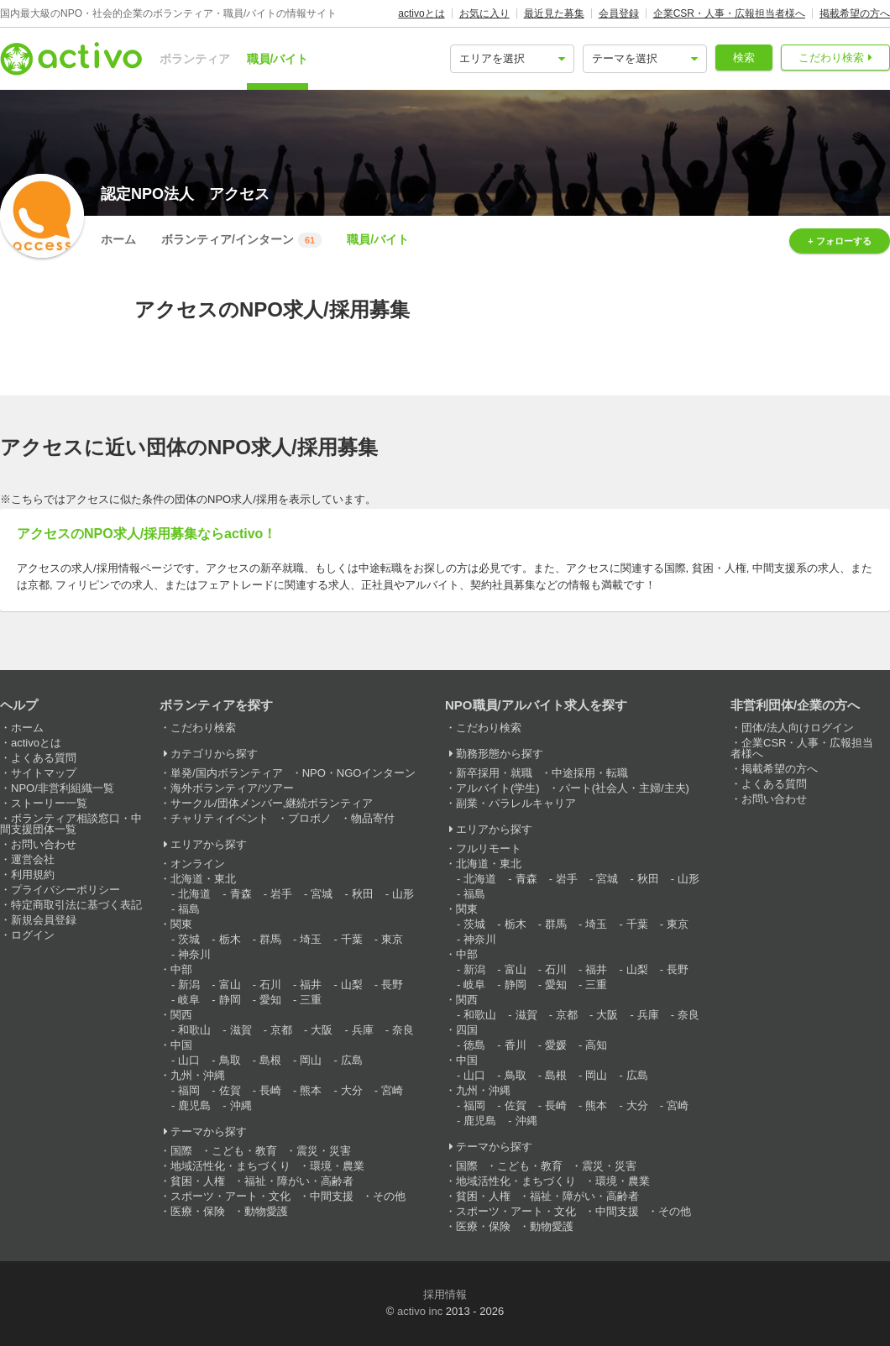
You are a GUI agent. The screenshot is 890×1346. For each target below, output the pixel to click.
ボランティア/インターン (241, 240)
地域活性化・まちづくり (230, 1166)
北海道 (194, 894)
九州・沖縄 (197, 1075)
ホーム (118, 239)
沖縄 (241, 1105)
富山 (230, 984)
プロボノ (310, 818)
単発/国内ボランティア (226, 773)
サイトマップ (43, 773)
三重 (311, 999)
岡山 (311, 1060)
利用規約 (33, 874)
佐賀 (230, 1090)
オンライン (197, 863)
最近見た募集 (554, 13)
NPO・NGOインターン (359, 773)
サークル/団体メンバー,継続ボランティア (271, 803)
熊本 (311, 1090)
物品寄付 (373, 818)
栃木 (230, 939)
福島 (189, 909)
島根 (270, 1060)
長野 (392, 984)
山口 (189, 1060)
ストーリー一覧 (49, 803)
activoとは (421, 13)
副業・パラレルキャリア (516, 803)
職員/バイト (278, 58)
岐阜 (189, 999)
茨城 (189, 939)
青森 (241, 894)
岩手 (281, 894)
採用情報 (445, 1294)
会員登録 (619, 13)
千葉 (352, 939)
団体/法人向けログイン (797, 727)
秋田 (363, 894)
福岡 (189, 1090)
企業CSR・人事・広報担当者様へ (729, 13)
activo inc (419, 1311)
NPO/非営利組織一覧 (62, 788)
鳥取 (230, 1060)
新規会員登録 (43, 920)
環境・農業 (337, 1166)
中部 (181, 969)
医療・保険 (197, 1211)
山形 (403, 894)
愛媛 (556, 1045)
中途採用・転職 (590, 773)
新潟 (189, 984)
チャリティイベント (219, 818)
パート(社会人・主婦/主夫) (624, 788)
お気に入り (484, 13)
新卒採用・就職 (494, 773)
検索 (744, 57)
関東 (181, 924)
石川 (270, 984)
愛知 (270, 999)
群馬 (270, 939)
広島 (352, 1060)
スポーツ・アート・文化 (230, 1196)
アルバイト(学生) (498, 788)
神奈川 (194, 954)
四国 (467, 1030)
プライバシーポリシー (65, 889)
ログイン (33, 935)
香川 (515, 1045)
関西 (181, 1014)
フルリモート (488, 848)
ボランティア (195, 58)
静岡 (230, 999)
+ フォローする (839, 241)
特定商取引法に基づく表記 (76, 904)
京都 (281, 1030)
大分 (352, 1090)
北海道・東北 (203, 878)
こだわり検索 (831, 57)
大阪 (321, 1030)
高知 (596, 1045)
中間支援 (331, 1196)
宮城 (321, 894)
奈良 (403, 1030)
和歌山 (194, 1030)
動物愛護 (266, 1211)
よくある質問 (43, 758)
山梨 (352, 984)
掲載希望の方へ (854, 13)
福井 (311, 984)
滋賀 (241, 1030)
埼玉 (311, 939)
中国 (181, 1045)
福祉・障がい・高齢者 (298, 1181)
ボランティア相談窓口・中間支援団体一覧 (71, 823)
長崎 (270, 1090)
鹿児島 (194, 1105)
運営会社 (33, 859)
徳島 (474, 1045)
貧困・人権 (197, 1181)
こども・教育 (244, 1150)
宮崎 (392, 1090)
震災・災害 (323, 1150)
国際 (181, 1150)
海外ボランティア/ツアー (232, 788)
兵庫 (363, 1030)
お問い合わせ (43, 844)
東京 (392, 939)
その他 (389, 1196)
